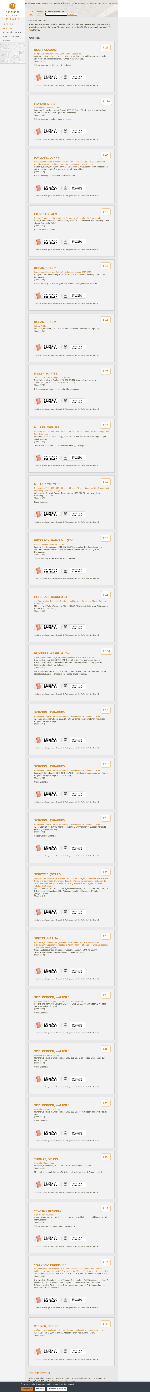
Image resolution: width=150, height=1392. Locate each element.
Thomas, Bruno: (46, 1159)
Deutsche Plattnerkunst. (44, 1163)
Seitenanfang (44, 1373)
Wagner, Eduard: (47, 1210)
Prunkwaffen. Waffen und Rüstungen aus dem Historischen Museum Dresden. (68, 716)
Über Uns (8, 24)
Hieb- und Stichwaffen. (44, 1215)
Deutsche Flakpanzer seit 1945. (48, 1109)
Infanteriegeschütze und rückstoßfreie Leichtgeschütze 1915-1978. (63, 272)
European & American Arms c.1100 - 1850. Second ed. (57, 54)
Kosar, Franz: (45, 268)
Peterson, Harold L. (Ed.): (54, 540)
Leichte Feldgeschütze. (44, 326)
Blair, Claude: (45, 49)
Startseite (32, 1373)
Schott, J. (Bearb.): (48, 874)
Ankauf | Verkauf (12, 32)
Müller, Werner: (47, 427)
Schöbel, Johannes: (50, 712)
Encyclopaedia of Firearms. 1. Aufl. (49, 544)
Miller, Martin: (46, 373)
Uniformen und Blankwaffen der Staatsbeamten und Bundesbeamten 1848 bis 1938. (70, 1330)
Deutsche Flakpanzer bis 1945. (47, 1055)
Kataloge (8, 28)
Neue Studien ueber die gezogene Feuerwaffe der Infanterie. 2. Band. (64, 657)
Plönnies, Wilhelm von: (52, 653)
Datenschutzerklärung (57, 1389)
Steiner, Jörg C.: (47, 1326)
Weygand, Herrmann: (50, 1264)
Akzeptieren (27, 1389)
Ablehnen (40, 1389)
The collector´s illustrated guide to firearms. (52, 377)
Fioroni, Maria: (45, 103)
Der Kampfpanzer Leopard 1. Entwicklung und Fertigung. (58, 1001)
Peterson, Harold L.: (50, 596)
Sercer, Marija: (46, 938)
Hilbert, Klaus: (46, 214)
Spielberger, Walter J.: (52, 997)
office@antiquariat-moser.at (63, 1381)
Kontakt (7, 40)
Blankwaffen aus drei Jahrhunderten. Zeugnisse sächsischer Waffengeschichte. (68, 218)
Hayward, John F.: (47, 157)
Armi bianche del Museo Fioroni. (48, 108)
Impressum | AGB (11, 36)
